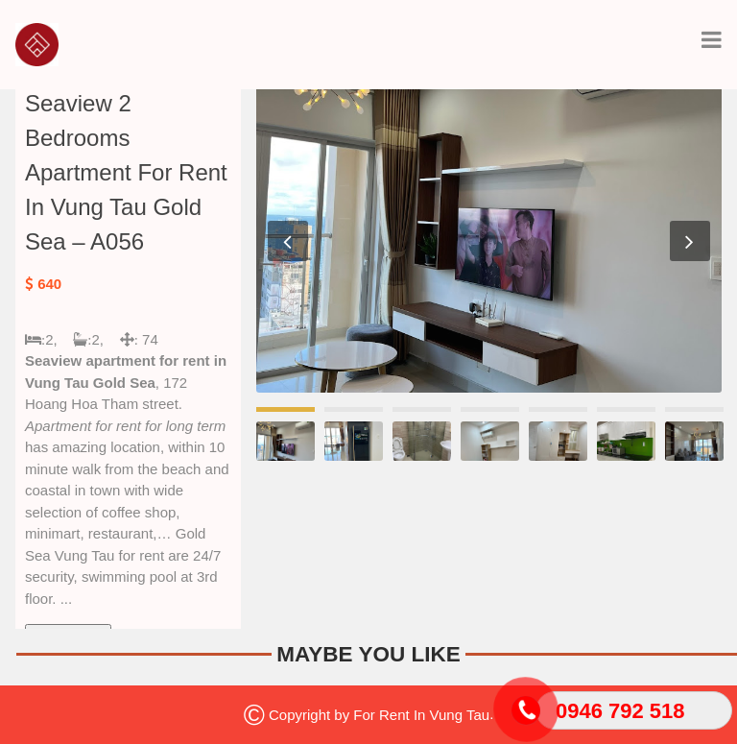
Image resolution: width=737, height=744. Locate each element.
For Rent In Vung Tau (421, 714)
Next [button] (690, 241)
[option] (489, 238)
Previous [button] (288, 241)
